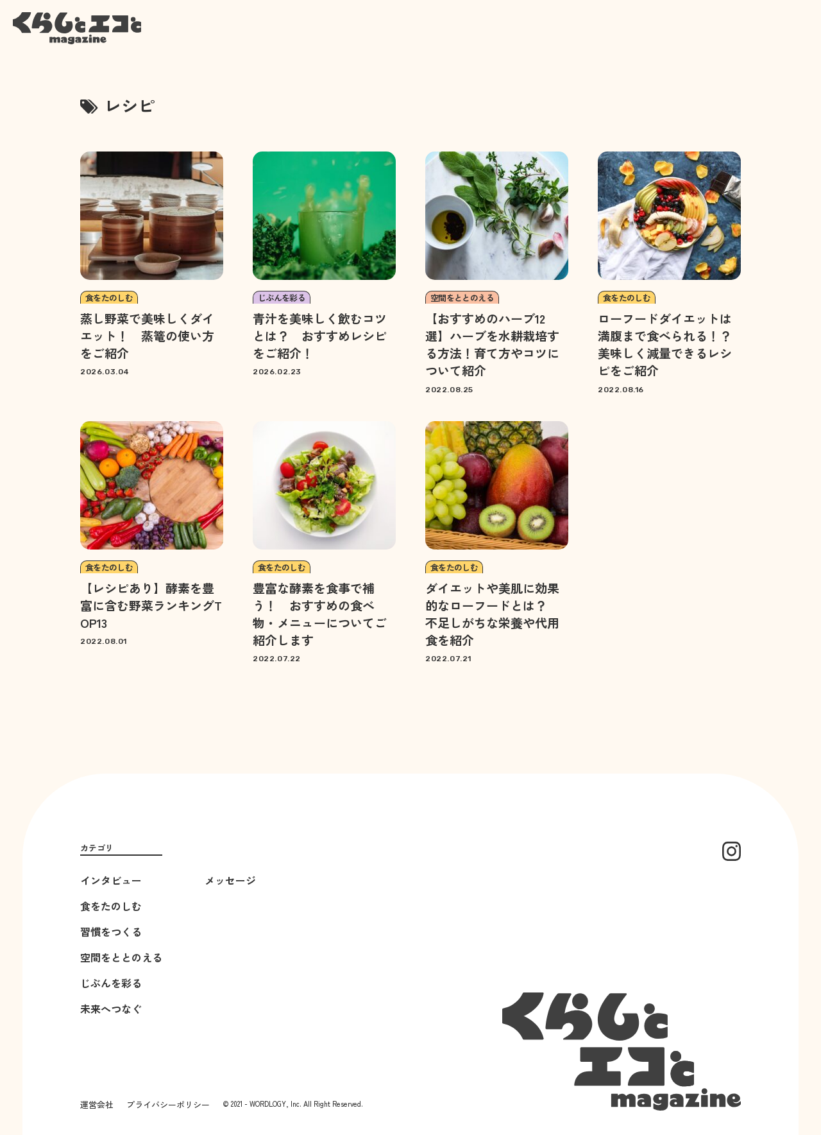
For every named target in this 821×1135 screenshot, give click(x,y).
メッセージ (230, 880)
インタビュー (111, 880)
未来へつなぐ (111, 1008)
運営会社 (97, 1104)
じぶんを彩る (111, 983)
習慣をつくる (111, 931)
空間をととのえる (121, 957)
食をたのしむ (111, 906)
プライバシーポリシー (168, 1104)
